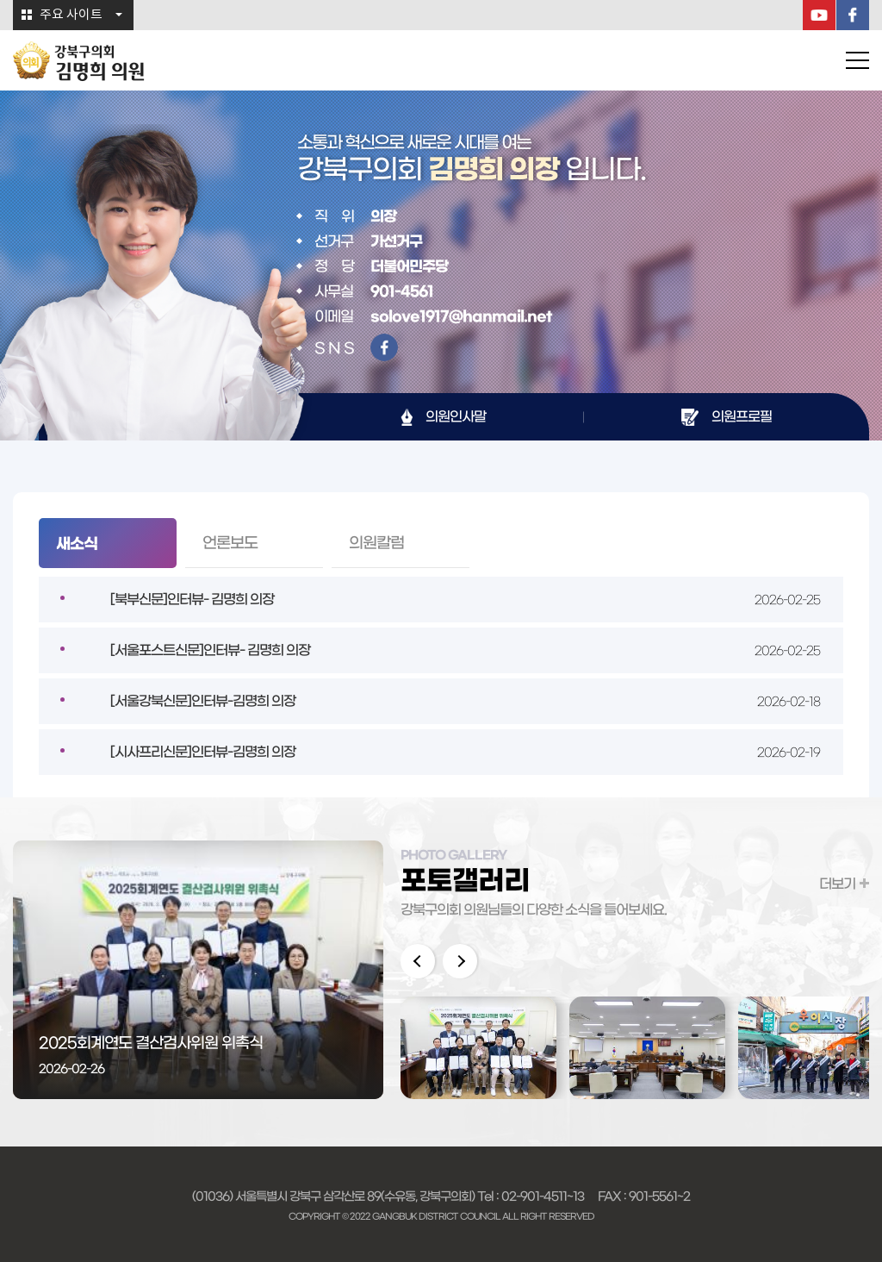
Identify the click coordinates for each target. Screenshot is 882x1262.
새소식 (76, 544)
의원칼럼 (376, 543)
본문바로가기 (0, 0)
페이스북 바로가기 (384, 347)
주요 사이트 (71, 15)
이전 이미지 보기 (418, 961)
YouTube (819, 15)
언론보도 (230, 543)
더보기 (837, 883)
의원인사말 (455, 416)
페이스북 (852, 15)
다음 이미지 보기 (460, 961)
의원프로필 (741, 416)
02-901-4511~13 (542, 1196)
